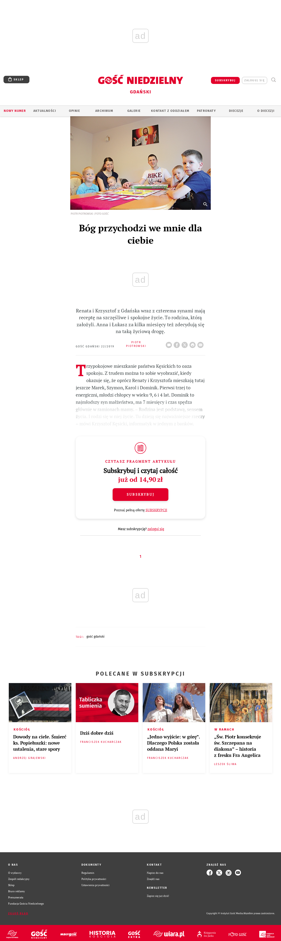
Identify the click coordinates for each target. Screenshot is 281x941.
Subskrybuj (140, 494)
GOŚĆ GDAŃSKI (95, 636)
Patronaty (206, 111)
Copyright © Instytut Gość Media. (224, 913)
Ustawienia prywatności (95, 885)
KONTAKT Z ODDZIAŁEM (170, 111)
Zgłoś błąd (18, 913)
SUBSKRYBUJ (225, 80)
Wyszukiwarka (273, 80)
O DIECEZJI (265, 111)
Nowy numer (15, 111)
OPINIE (74, 111)
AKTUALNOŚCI (44, 111)
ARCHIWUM (104, 111)
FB (178, 343)
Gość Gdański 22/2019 (95, 346)
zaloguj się (254, 80)
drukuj (193, 343)
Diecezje (236, 111)
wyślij (201, 343)
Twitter (185, 343)
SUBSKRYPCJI (156, 510)
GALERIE (134, 111)
